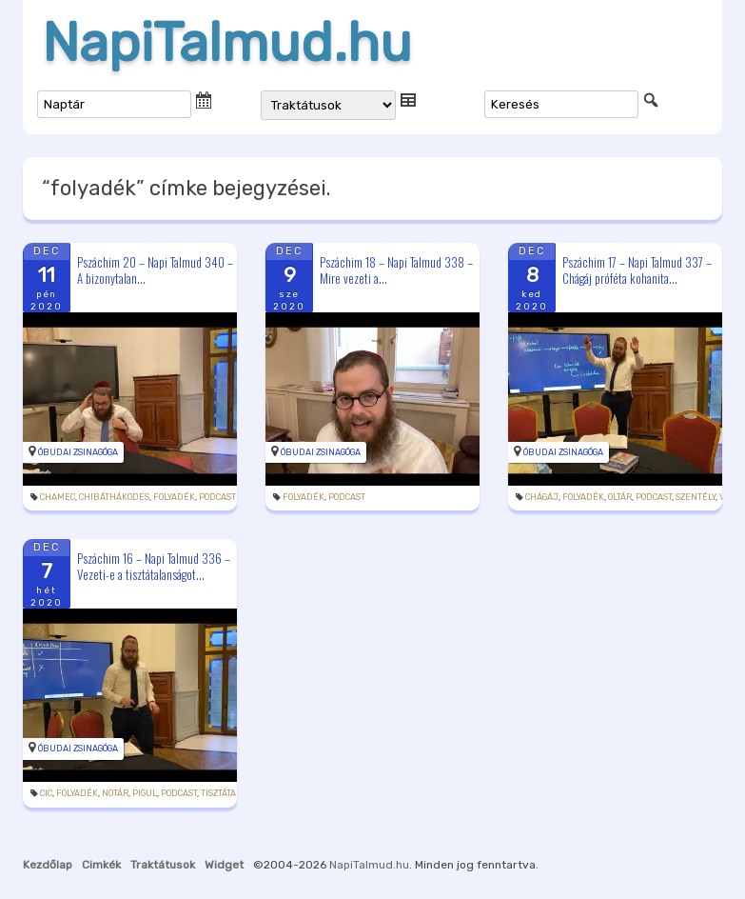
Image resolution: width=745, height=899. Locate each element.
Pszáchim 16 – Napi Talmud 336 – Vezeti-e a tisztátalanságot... (153, 566)
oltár (620, 497)
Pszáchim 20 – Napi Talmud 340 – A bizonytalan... (155, 270)
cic (46, 793)
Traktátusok (162, 864)
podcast (217, 497)
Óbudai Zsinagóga (78, 452)
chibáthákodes (114, 497)
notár (115, 793)
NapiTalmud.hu (227, 42)
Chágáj (542, 497)
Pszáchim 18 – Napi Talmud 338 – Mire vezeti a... (396, 270)
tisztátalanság (234, 793)
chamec (57, 497)
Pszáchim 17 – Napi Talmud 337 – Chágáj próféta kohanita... (637, 270)
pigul (144, 793)
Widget (224, 864)
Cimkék (101, 864)
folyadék (174, 497)
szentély (696, 497)
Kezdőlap (47, 864)
